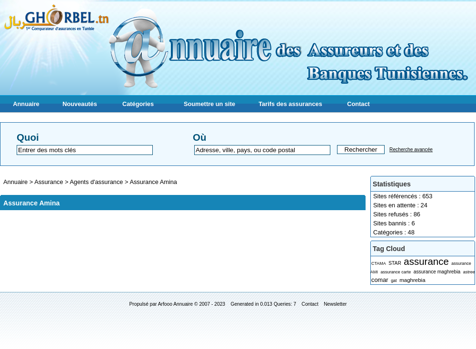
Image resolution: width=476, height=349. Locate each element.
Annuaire (26, 103)
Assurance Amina (153, 181)
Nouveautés (79, 103)
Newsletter (335, 304)
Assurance (49, 181)
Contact (358, 103)
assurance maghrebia (437, 271)
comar (379, 279)
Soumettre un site (209, 103)
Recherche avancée (411, 149)
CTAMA (378, 263)
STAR (394, 263)
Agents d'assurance (97, 181)
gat (394, 280)
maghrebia (412, 280)
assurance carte (395, 272)
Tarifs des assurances (290, 103)
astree (469, 272)
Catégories (138, 103)
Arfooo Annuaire (175, 304)
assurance (426, 261)
